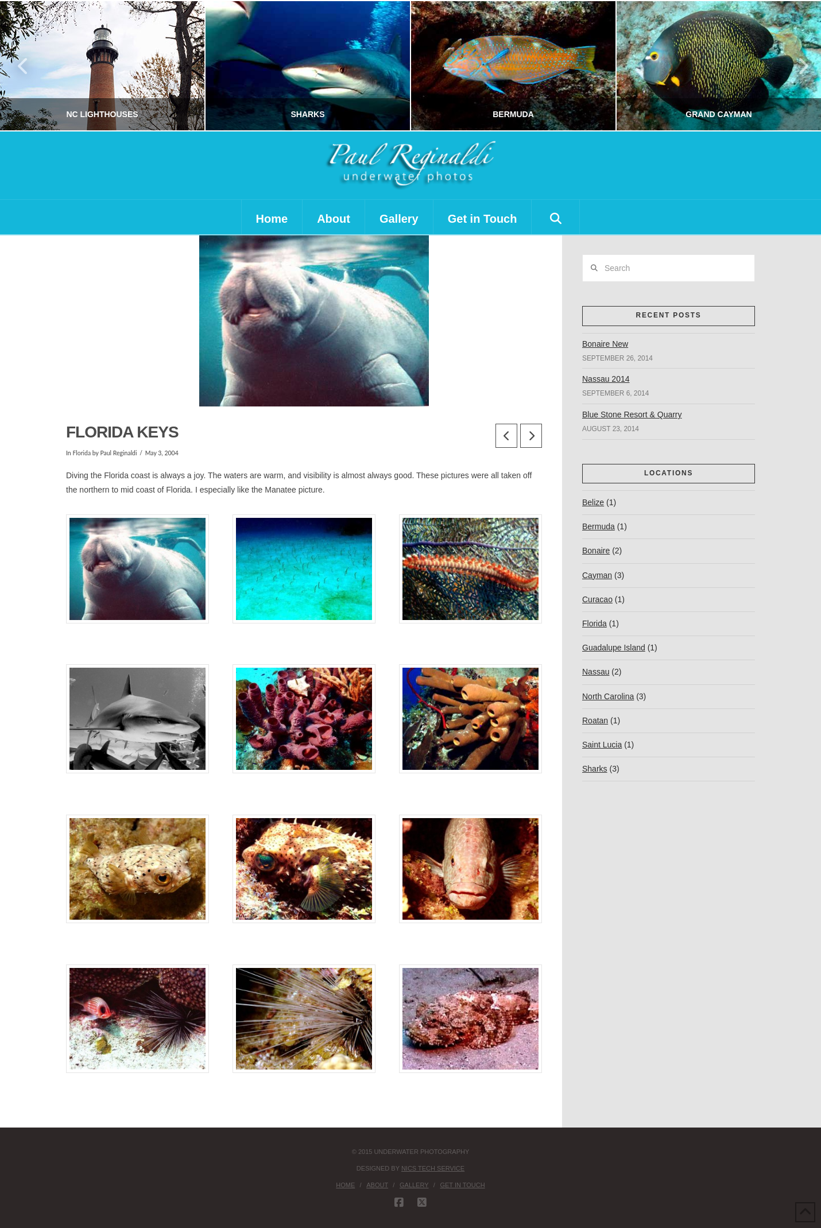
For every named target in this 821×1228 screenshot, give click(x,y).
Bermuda (598, 526)
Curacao (597, 599)
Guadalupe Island (613, 647)
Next (796, 65)
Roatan (595, 720)
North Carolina (608, 696)
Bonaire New (605, 343)
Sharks (594, 768)
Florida (81, 453)
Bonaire (596, 550)
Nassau (595, 671)
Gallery (414, 1184)
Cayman (597, 575)
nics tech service (432, 1168)
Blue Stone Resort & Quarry (632, 414)
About (377, 1184)
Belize (593, 502)
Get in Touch (462, 1184)
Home (345, 1184)
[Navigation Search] (556, 217)
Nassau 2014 (606, 378)
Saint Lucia (602, 744)
